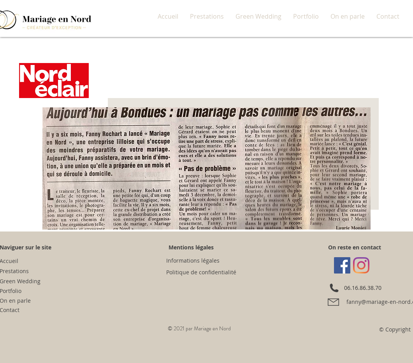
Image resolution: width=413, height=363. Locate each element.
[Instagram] (361, 265)
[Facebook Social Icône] (342, 265)
